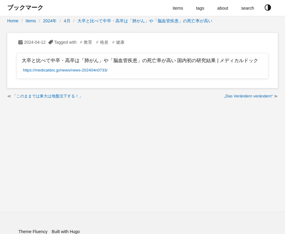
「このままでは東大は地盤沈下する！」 (47, 96)
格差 (104, 42)
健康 (120, 42)
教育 (88, 42)
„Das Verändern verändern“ (248, 96)
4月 (67, 20)
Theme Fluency (32, 231)
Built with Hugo (66, 231)
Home (12, 20)
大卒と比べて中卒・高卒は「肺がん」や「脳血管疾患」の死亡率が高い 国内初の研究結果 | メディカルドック (140, 60)
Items (31, 20)
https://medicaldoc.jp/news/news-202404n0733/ (65, 70)
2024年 (50, 20)
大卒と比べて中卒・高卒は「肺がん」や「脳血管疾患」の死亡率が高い (144, 20)
